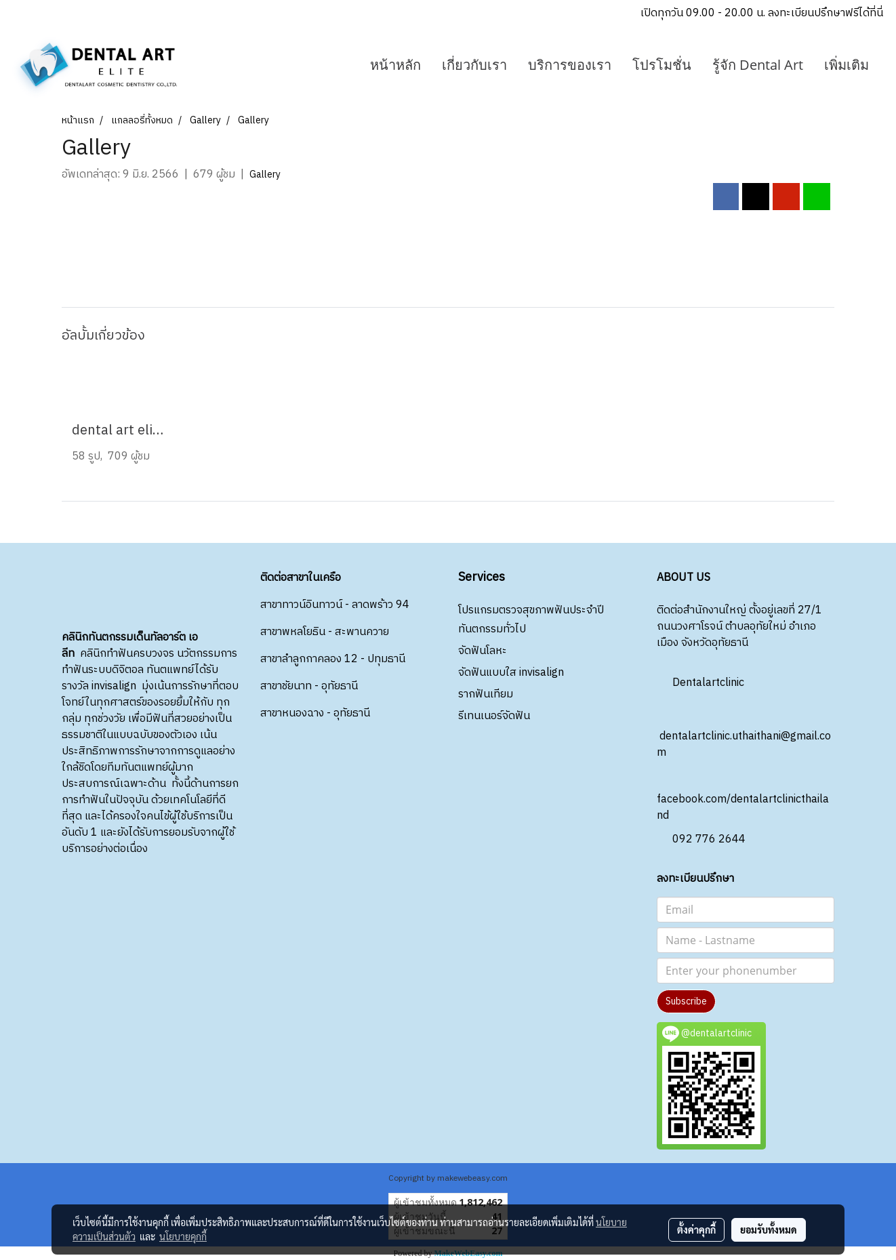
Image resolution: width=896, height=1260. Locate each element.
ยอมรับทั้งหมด (768, 1229)
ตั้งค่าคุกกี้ (696, 1229)
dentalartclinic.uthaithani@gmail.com (744, 733)
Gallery (265, 174)
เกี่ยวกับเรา (474, 65)
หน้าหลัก (395, 65)
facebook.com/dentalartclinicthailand (743, 796)
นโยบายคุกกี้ (183, 1236)
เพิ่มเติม (846, 65)
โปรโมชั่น (661, 65)
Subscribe (686, 1001)
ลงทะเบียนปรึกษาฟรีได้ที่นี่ (825, 13)
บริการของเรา (569, 65)
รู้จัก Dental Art (757, 65)
